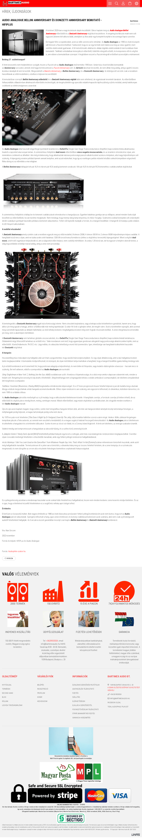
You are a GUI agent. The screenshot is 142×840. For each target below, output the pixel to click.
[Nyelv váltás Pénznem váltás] (136, 3)
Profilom (41, 693)
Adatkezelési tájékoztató (83, 689)
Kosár (39, 697)
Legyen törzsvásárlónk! (12, 705)
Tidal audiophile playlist (118, 707)
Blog (4, 697)
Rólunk (5, 701)
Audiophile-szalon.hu (17, 551)
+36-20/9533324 (115, 694)
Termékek (6, 689)
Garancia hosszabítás (81, 718)
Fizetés (75, 693)
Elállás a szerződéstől (82, 705)
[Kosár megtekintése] (130, 3)
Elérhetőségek (78, 701)
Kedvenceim (42, 701)
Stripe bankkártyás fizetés (83, 713)
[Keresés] (116, 3)
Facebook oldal (114, 702)
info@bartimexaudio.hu (120, 698)
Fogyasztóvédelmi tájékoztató (85, 709)
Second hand (7, 693)
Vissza (10, 558)
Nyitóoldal (7, 685)
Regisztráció (42, 689)
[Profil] (123, 3)
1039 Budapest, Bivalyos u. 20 (121, 685)
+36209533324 (52, 641)
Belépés (40, 685)
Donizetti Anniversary (78, 33)
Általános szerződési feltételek (86, 685)
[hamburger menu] (110, 3)
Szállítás (76, 697)
